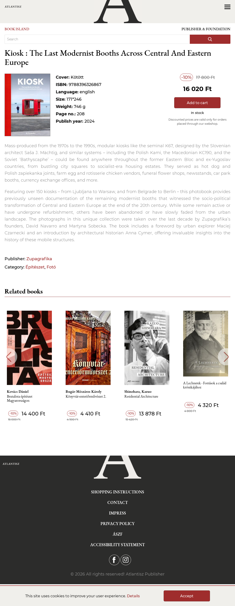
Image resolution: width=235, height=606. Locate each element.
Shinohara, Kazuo (137, 392)
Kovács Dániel (17, 392)
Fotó (51, 267)
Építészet (35, 267)
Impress (117, 513)
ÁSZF (118, 534)
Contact (117, 502)
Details (133, 596)
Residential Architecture (141, 396)
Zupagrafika (39, 258)
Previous (8, 356)
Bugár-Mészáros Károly (83, 392)
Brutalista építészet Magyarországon (19, 398)
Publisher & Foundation (206, 29)
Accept (186, 596)
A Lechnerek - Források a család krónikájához (204, 385)
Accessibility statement (117, 544)
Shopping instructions (117, 492)
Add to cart (197, 103)
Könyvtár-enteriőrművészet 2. (86, 396)
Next (226, 356)
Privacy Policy (117, 523)
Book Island (17, 29)
